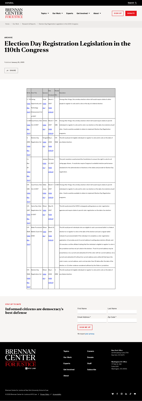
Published (7, 62)
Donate (90, 357)
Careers (90, 351)
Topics (44, 13)
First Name (82, 308)
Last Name (112, 308)
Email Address (84, 317)
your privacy (89, 334)
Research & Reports (29, 24)
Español (9, 3)
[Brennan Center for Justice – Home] (22, 359)
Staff (89, 363)
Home (7, 24)
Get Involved (82, 13)
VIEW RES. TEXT (28, 176)
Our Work (56, 13)
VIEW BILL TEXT (28, 108)
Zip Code (111, 317)
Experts (69, 13)
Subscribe (91, 369)
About (96, 13)
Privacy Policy (44, 394)
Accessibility (57, 394)
